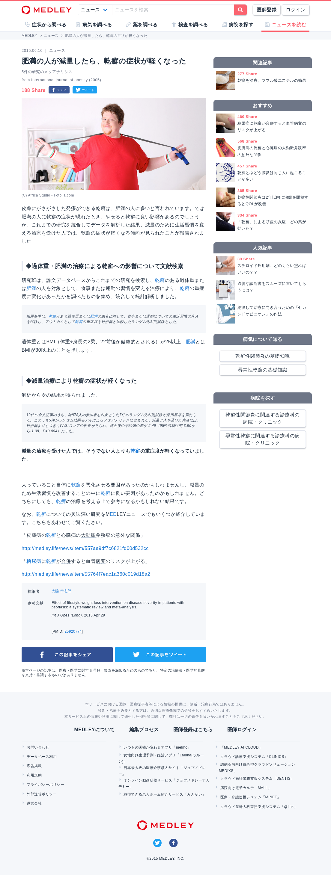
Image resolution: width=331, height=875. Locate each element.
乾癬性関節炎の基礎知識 (262, 356)
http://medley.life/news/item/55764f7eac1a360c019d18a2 (86, 574)
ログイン (296, 9)
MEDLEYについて (94, 729)
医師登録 (266, 9)
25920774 (73, 631)
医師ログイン (242, 729)
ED (113, 514)
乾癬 (160, 280)
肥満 (31, 288)
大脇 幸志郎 (61, 591)
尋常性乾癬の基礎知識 (263, 369)
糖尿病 (33, 561)
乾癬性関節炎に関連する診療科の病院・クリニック (262, 418)
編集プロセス (144, 729)
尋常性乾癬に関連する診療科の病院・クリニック (262, 439)
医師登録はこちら (193, 729)
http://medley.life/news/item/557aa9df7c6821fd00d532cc (85, 548)
